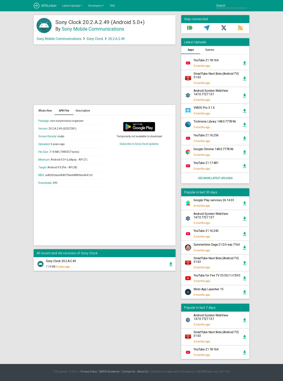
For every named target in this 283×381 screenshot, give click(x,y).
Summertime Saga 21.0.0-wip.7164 (217, 244)
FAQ (112, 5)
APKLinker (45, 6)
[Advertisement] (105, 76)
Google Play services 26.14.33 (214, 200)
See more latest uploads (215, 178)
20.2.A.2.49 (116, 39)
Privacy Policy (89, 371)
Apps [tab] (191, 49)
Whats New (45, 110)
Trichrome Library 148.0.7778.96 (215, 121)
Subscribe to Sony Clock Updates (139, 143)
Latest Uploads (72, 5)
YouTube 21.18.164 (206, 60)
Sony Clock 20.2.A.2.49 (61, 261)
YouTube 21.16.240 (206, 231)
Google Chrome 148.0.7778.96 (213, 149)
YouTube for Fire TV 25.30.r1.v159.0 (217, 275)
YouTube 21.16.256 (206, 135)
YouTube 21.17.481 (206, 163)
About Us (142, 371)
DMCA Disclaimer (109, 371)
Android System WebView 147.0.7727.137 (211, 92)
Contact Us (128, 371)
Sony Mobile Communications (93, 29)
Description (83, 110)
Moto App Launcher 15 (208, 289)
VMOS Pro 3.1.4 (204, 107)
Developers (96, 5)
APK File (64, 110)
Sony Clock (94, 39)
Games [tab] (209, 49)
